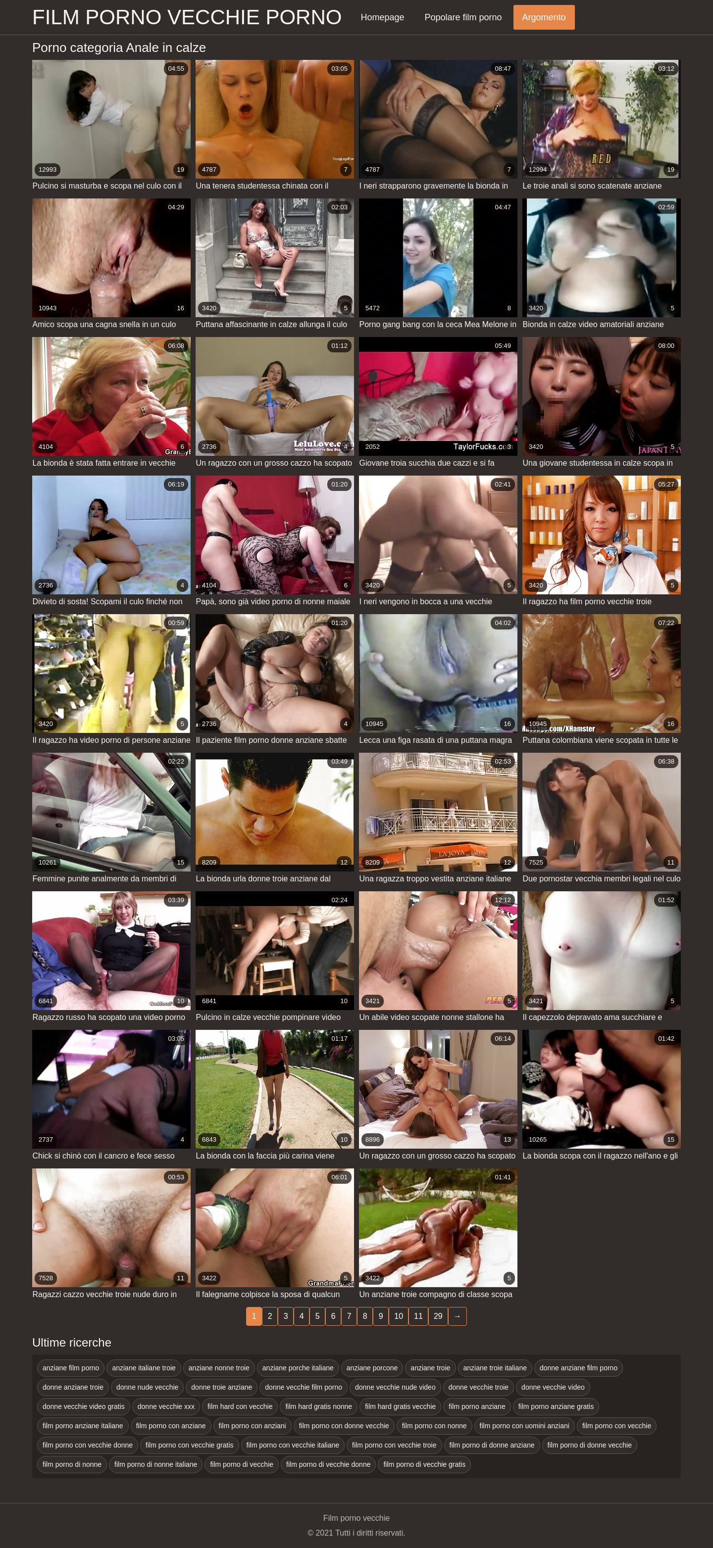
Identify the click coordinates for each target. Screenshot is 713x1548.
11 (418, 1316)
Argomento (544, 17)
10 (398, 1316)
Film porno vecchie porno (187, 17)
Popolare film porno (463, 17)
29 (438, 1316)
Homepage (382, 17)
